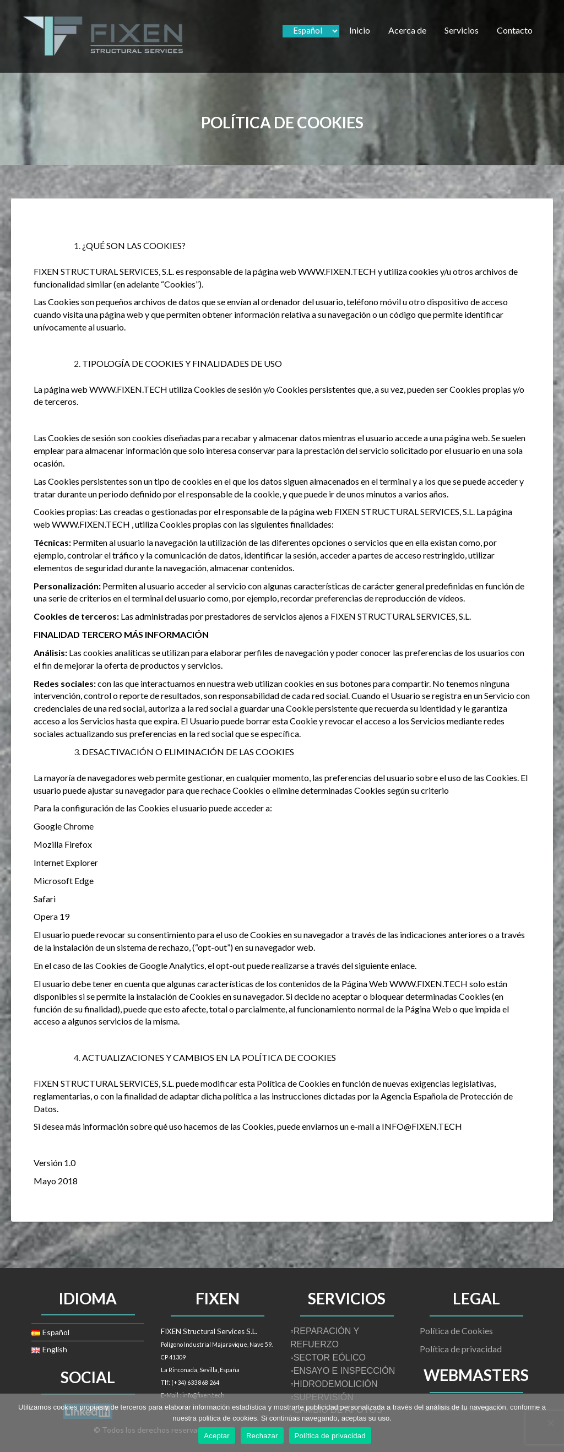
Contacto (515, 30)
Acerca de (407, 30)
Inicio (359, 30)
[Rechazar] (550, 1422)
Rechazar (262, 1436)
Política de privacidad (461, 1348)
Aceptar (217, 1436)
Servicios (461, 30)
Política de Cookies (456, 1330)
